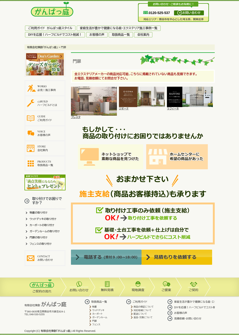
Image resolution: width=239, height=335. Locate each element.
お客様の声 (96, 34)
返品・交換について (143, 317)
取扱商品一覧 (121, 34)
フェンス (96, 324)
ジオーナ (142, 107)
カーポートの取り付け (42, 225)
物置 (94, 306)
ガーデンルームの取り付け (45, 231)
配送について (140, 314)
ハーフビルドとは (47, 103)
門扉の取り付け (39, 237)
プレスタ (94, 116)
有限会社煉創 (45, 305)
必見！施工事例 (47, 88)
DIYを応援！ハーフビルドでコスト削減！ (55, 34)
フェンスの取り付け (41, 243)
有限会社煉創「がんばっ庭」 (56, 330)
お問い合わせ (191, 13)
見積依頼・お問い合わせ (187, 318)
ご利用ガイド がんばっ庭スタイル (50, 28)
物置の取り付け (39, 212)
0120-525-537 (156, 13)
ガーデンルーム (99, 317)
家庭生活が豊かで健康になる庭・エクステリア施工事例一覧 (118, 28)
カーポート (97, 314)
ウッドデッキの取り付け (43, 218)
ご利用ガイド (45, 118)
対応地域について (142, 310)
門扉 (94, 321)
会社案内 (143, 34)
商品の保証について (144, 306)
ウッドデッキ (98, 310)
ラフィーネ (190, 107)
